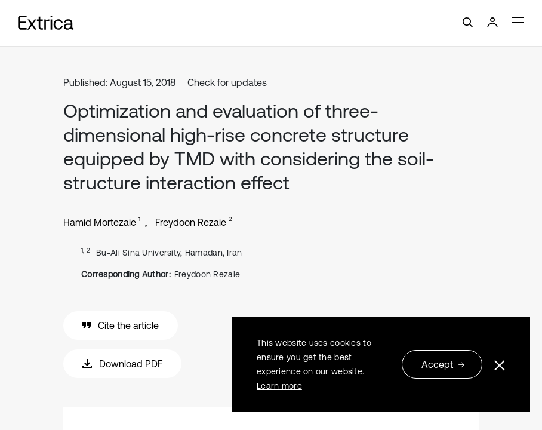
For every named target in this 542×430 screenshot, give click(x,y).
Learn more (279, 386)
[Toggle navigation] (271, 23)
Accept (443, 364)
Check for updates (227, 82)
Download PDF (122, 363)
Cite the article (120, 325)
